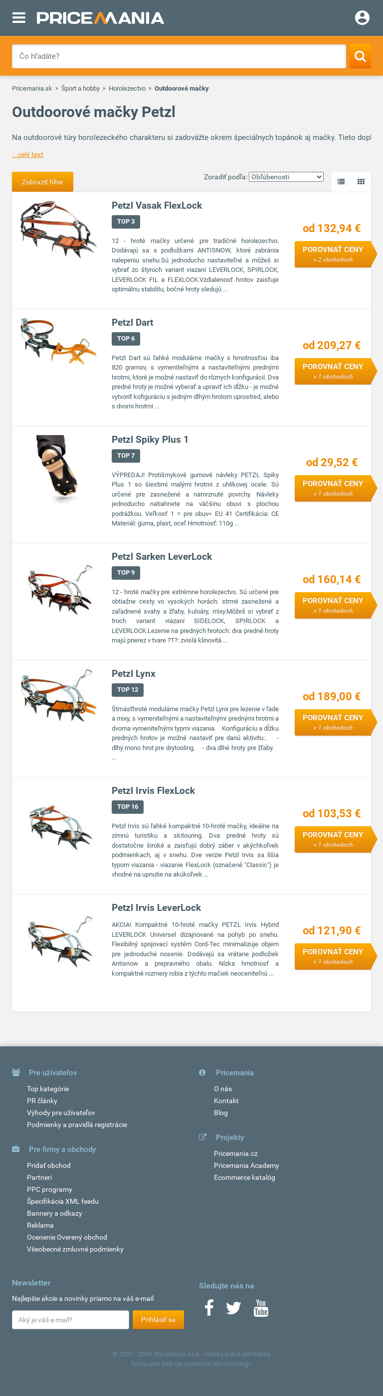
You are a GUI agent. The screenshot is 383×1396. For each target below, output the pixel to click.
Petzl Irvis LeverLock (156, 907)
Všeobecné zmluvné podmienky (75, 1249)
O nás (223, 1089)
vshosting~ (237, 1364)
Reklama (40, 1225)
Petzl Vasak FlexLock (157, 205)
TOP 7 (126, 455)
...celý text (27, 154)
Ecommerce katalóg (244, 1177)
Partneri (39, 1177)
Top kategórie (48, 1089)
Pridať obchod (49, 1165)
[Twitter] (233, 1311)
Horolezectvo (127, 88)
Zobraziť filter (42, 182)
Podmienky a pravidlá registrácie (77, 1125)
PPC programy (49, 1189)
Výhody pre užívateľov (61, 1113)
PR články (42, 1101)
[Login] (362, 19)
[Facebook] (209, 1311)
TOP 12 (127, 689)
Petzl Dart (132, 322)
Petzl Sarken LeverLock (162, 556)
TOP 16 (127, 806)
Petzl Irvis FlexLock (153, 790)
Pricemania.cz (236, 1153)
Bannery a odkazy (54, 1213)
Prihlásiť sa (158, 1319)
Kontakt (226, 1101)
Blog (221, 1113)
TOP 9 (126, 572)
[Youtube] (260, 1311)
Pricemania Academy (246, 1165)
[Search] (360, 56)
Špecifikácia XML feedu (63, 1201)
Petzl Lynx (134, 673)
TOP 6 (126, 338)
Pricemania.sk (32, 88)
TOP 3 (126, 221)
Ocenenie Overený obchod (67, 1237)
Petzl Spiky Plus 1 (150, 439)
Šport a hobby (80, 88)
